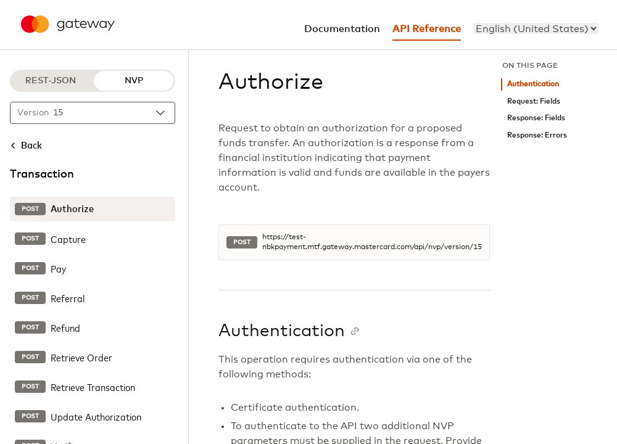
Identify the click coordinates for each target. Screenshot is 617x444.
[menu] (535, 28)
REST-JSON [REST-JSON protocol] (50, 80)
